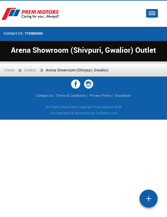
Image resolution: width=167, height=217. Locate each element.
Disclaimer (123, 95)
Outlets (30, 70)
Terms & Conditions (71, 95)
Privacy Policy (100, 95)
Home (9, 70)
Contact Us (44, 95)
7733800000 (34, 33)
